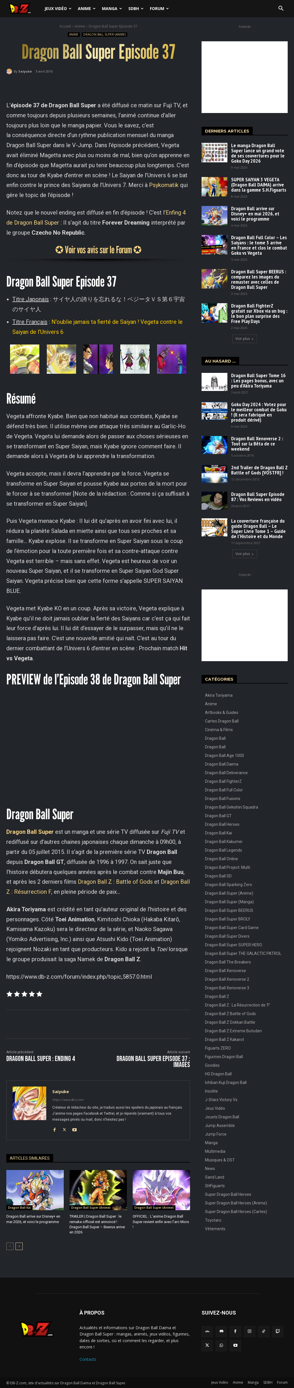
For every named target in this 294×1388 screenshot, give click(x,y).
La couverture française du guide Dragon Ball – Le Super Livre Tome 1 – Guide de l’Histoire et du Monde (258, 528)
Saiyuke (25, 71)
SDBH (136, 8)
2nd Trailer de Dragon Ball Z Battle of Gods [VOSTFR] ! (259, 470)
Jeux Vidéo (58, 8)
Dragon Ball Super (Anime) (104, 34)
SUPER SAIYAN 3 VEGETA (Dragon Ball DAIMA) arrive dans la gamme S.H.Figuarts (258, 184)
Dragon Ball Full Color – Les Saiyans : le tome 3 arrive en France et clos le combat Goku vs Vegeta (259, 245)
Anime (87, 8)
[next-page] (19, 1246)
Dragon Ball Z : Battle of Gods (115, 881)
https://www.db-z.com (68, 1100)
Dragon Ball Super (30, 831)
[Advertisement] (245, 77)
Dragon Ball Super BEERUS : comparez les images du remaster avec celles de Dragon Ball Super (258, 279)
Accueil (65, 26)
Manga (112, 8)
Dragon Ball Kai (19, 1208)
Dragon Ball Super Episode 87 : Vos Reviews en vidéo (258, 497)
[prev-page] (9, 1246)
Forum (159, 8)
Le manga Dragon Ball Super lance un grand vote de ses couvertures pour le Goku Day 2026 (258, 153)
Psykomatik (164, 185)
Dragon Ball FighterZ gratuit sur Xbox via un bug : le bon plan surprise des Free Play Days (259, 313)
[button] (281, 9)
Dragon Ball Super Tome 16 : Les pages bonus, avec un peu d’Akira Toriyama (258, 380)
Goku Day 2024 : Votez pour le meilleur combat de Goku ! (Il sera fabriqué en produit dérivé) (259, 412)
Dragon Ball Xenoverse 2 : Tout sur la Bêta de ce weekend (257, 443)
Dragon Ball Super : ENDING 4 (40, 1058)
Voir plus (244, 338)
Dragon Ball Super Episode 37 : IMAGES (153, 1061)
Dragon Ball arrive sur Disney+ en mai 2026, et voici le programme (255, 213)
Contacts (88, 1359)
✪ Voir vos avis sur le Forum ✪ (98, 250)
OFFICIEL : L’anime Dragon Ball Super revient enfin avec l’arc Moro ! (161, 1221)
